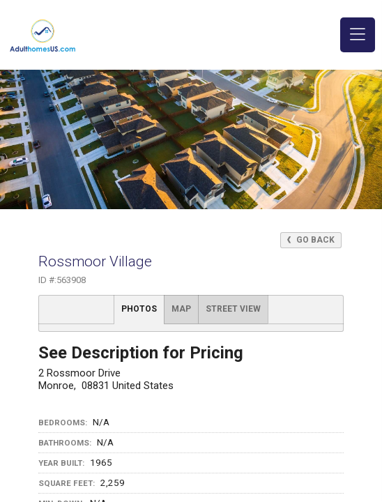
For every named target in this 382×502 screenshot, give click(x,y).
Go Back (311, 240)
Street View (233, 309)
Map (181, 309)
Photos (139, 309)
